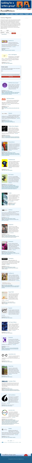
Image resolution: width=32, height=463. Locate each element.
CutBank (10, 428)
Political (12, 121)
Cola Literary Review (10, 98)
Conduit (9, 193)
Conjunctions (10, 224)
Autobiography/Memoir (8, 92)
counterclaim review (12, 354)
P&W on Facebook (28, 11)
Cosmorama (10, 337)
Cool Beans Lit (11, 273)
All (20, 442)
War (14, 121)
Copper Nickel (11, 291)
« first (8, 440)
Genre (1, 30)
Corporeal (10, 308)
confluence (10, 209)
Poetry (4, 49)
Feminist (9, 93)
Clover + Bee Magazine (12, 54)
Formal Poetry (15, 219)
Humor (17, 421)
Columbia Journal (11, 159)
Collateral (10, 113)
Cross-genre (3, 93)
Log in (26, 9)
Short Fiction (5, 188)
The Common (10, 174)
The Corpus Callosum (12, 322)
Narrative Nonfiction (7, 137)
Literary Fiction (12, 154)
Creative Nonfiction (10, 63)
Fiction (6, 63)
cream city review (11, 410)
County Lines (10, 366)
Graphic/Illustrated (16, 136)
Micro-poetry (3, 137)
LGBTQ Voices (16, 93)
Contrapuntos (10, 258)
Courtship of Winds (12, 381)
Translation (14, 152)
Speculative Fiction (7, 155)
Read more (13, 46)
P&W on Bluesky (29, 11)
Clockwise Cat (11, 40)
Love (10, 422)
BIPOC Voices (12, 92)
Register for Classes (16, 14)
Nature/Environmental (13, 137)
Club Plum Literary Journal (13, 82)
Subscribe (29, 9)
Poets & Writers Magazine (27, 14)
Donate (17, 9)
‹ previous (11, 440)
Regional (3, 188)
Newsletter (20, 9)
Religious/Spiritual (6, 424)
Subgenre (7, 30)
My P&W (24, 9)
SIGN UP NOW (11, 76)
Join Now (30, 14)
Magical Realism (16, 348)
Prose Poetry (9, 50)
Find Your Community (11, 14)
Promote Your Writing (7, 14)
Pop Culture (14, 423)
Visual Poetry (13, 50)
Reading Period (2, 32)
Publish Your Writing (2, 14)
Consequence (10, 241)
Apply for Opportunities (21, 14)
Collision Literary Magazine (13, 126)
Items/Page (7, 32)
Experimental (6, 50)
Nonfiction (8, 121)
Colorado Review (11, 142)
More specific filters (4, 34)
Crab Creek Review (11, 394)
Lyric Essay (15, 154)
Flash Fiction (12, 93)
